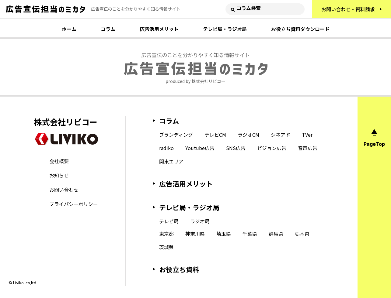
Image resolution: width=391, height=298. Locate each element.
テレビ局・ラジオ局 (225, 29)
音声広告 (307, 148)
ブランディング (176, 134)
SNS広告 (236, 148)
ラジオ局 (200, 221)
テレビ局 (169, 221)
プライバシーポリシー (73, 203)
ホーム (69, 29)
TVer (307, 134)
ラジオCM (248, 134)
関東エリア (171, 161)
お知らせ (59, 175)
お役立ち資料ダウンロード (300, 29)
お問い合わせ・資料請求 (348, 9)
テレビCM (215, 134)
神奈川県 (195, 233)
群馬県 (276, 233)
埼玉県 (223, 233)
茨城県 (166, 247)
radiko (166, 148)
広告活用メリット (159, 29)
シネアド (280, 134)
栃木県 (302, 233)
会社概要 (59, 161)
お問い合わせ (64, 189)
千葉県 (250, 233)
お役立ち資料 (179, 269)
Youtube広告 (200, 148)
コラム (108, 29)
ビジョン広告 (271, 148)
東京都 (166, 233)
